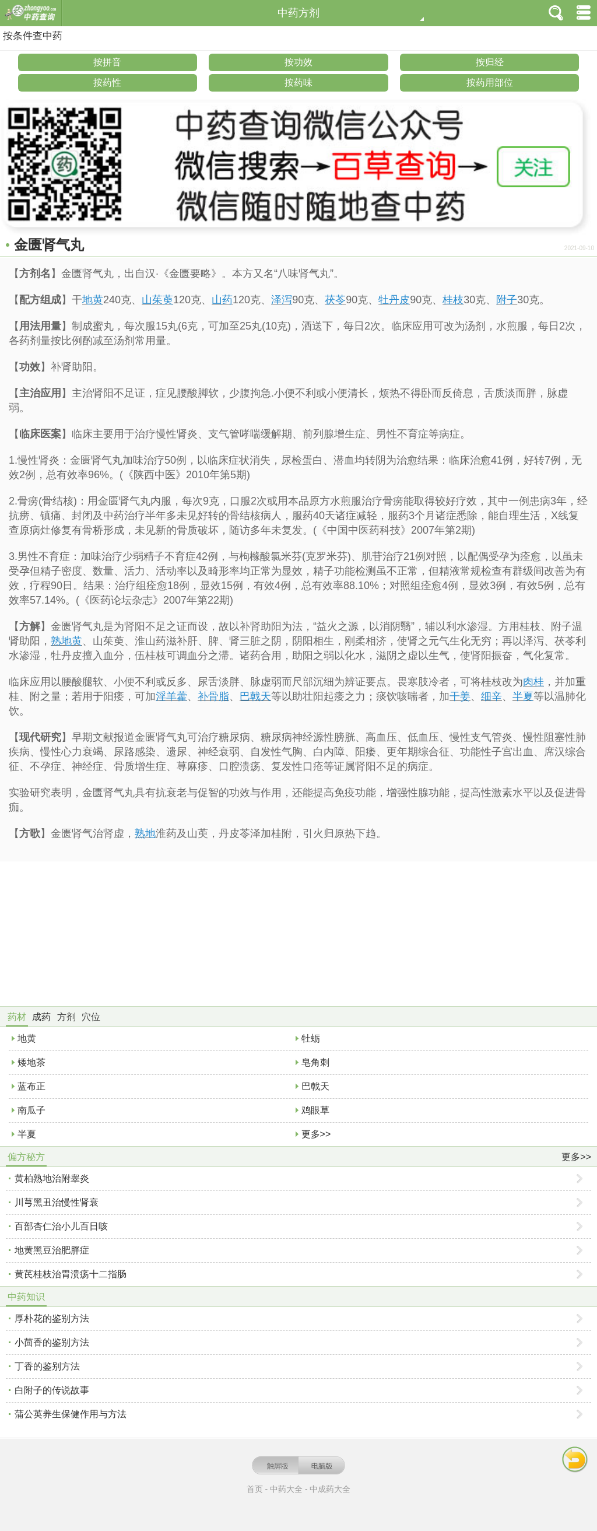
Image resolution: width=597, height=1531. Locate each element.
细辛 (491, 696)
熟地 (145, 833)
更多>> (316, 1134)
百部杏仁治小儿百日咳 (61, 1226)
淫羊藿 (171, 696)
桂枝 (453, 300)
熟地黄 (66, 641)
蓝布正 (31, 1086)
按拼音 (107, 62)
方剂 (66, 1017)
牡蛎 (310, 1038)
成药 (41, 1017)
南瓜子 (31, 1110)
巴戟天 (255, 696)
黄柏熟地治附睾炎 (52, 1178)
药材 (17, 1017)
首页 (255, 1489)
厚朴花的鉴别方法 (52, 1318)
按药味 (298, 82)
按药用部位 (489, 82)
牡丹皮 (394, 300)
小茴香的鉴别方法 (52, 1342)
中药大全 (286, 1489)
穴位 (91, 1017)
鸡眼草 (315, 1110)
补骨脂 (213, 696)
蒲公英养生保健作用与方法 (71, 1414)
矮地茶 (31, 1062)
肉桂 (533, 682)
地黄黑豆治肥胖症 (52, 1250)
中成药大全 (330, 1489)
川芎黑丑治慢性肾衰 (57, 1202)
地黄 (92, 300)
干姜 (459, 696)
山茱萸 (157, 300)
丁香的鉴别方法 (47, 1366)
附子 (506, 300)
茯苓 (335, 300)
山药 (222, 300)
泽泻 (281, 300)
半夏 (522, 696)
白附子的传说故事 (52, 1390)
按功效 (298, 62)
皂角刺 (315, 1062)
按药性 (107, 82)
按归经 (490, 62)
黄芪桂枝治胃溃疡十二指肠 (71, 1274)
